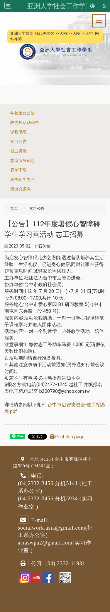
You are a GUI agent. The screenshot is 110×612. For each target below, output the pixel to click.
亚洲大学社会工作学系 (59, 6)
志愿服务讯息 (22, 160)
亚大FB (62, 33)
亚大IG (74, 33)
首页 (14, 208)
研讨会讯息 (20, 189)
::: (7, 33)
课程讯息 (18, 131)
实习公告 (18, 141)
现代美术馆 (44, 33)
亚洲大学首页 (21, 33)
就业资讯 (18, 150)
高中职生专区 (22, 179)
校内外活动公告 (24, 122)
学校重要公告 (22, 112)
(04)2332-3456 (35, 483)
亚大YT (87, 33)
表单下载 (18, 169)
